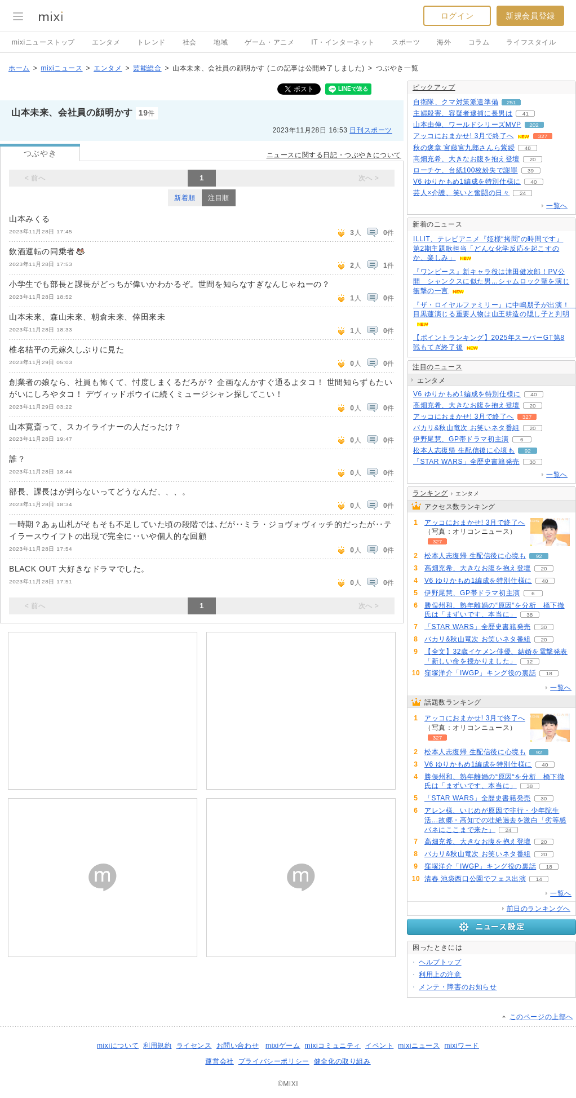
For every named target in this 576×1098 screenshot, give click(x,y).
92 (528, 451)
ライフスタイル (531, 42)
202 (534, 125)
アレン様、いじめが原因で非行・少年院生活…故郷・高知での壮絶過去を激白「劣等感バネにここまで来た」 (495, 820)
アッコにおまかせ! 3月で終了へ (463, 136)
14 (539, 879)
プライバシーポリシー (273, 1061)
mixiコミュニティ (333, 1046)
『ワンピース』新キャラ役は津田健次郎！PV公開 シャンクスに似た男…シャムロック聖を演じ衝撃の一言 (491, 281)
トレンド (151, 42)
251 (511, 102)
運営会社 (219, 1061)
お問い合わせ (237, 1046)
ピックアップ (434, 87)
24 (523, 193)
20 (532, 159)
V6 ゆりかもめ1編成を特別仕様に (467, 181)
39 (531, 170)
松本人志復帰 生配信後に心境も (464, 450)
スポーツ (406, 42)
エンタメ (106, 42)
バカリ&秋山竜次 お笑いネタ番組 (466, 428)
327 (543, 136)
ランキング (430, 493)
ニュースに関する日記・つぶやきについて (334, 155)
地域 (221, 42)
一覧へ (557, 206)
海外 (444, 42)
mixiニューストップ (43, 42)
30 (532, 462)
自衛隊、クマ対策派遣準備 (455, 102)
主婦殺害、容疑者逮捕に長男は (462, 113)
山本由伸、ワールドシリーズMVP (467, 125)
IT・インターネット (343, 42)
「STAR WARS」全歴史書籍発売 (466, 462)
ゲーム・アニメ (269, 42)
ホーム (19, 68)
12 (529, 661)
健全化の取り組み (342, 1061)
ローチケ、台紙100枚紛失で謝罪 (465, 170)
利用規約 (157, 1046)
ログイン (457, 15)
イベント (379, 1046)
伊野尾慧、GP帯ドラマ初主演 (461, 439)
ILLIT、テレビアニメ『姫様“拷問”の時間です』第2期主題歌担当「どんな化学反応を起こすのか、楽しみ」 (488, 248)
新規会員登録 (530, 15)
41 (525, 113)
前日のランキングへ (538, 909)
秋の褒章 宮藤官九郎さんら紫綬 (464, 148)
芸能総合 (147, 68)
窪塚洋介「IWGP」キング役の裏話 (480, 673)
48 (528, 148)
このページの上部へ (541, 1017)
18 (549, 673)
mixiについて (118, 1046)
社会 (190, 42)
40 (533, 182)
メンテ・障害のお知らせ (458, 987)
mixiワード (461, 1046)
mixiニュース (61, 68)
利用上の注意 (440, 975)
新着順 (185, 198)
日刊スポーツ (370, 130)
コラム (479, 42)
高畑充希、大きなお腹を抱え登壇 (466, 159)
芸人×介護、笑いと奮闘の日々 (461, 193)
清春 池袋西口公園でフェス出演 (475, 879)
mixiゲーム (282, 1046)
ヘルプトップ (440, 962)
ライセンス (194, 1046)
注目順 (218, 198)
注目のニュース (437, 367)
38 (529, 615)
